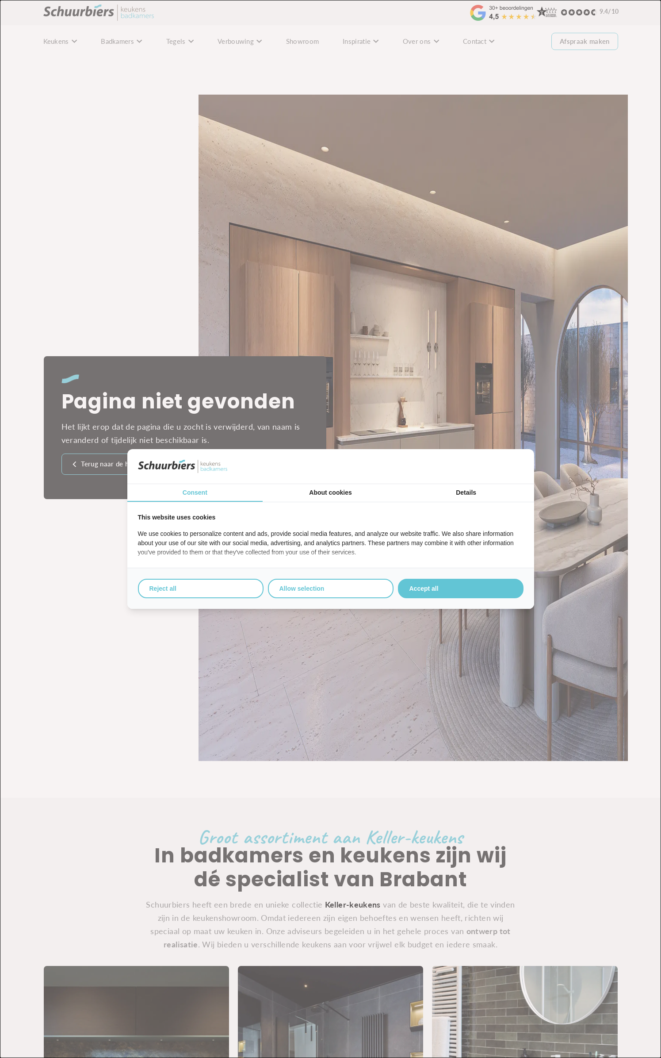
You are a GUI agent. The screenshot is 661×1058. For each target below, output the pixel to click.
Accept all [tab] (424, 588)
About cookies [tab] (330, 492)
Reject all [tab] (162, 588)
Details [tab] (466, 492)
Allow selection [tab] (302, 588)
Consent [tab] (195, 492)
